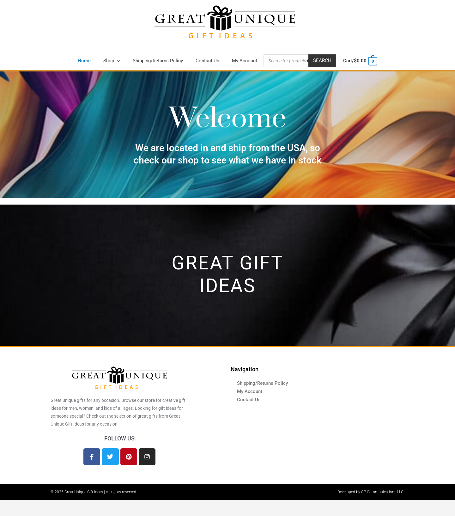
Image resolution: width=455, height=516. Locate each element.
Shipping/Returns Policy (262, 383)
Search (322, 61)
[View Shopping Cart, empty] (360, 61)
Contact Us (249, 400)
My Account (249, 392)
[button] (111, 61)
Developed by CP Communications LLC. (370, 492)
